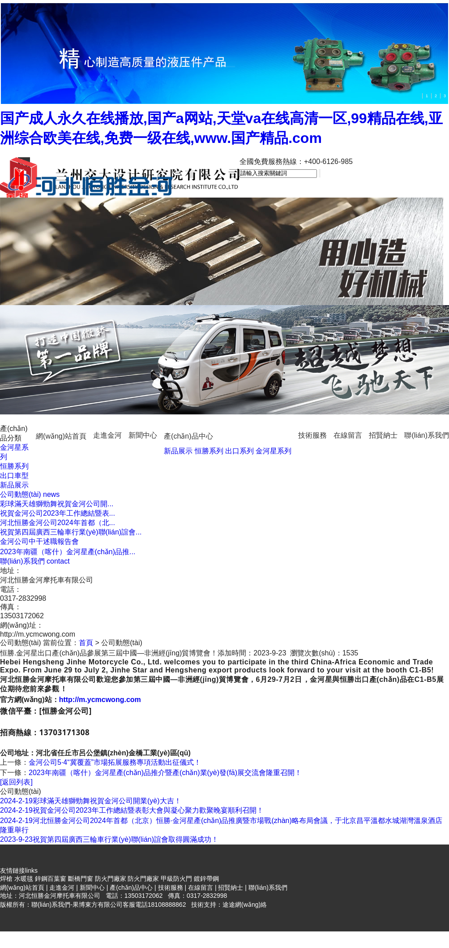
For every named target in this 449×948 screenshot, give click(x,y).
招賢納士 (383, 435)
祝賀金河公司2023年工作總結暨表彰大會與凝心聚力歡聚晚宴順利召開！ (132, 810)
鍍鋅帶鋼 (206, 878)
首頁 (86, 642)
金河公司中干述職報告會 (39, 541)
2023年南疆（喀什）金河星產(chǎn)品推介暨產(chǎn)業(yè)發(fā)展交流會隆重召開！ (165, 772)
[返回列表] (16, 782)
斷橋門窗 (80, 878)
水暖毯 (23, 878)
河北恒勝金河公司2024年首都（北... (57, 522)
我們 (35, 561)
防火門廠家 (110, 878)
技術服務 (312, 435)
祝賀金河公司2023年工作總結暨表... (57, 513)
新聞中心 (142, 435)
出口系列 (239, 451)
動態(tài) (30, 494)
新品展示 (178, 451)
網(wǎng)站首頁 (61, 436)
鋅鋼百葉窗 (50, 878)
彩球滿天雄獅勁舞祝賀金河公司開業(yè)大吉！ (90, 801)
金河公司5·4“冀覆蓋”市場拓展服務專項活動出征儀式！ (115, 762)
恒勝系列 (209, 451)
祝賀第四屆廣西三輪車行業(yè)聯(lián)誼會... (70, 532)
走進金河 (107, 435)
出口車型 (14, 475)
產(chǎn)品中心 (188, 436)
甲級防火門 (176, 878)
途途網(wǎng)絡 (244, 904)
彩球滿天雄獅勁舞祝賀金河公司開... (56, 504)
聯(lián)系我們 (426, 435)
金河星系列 (273, 451)
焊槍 (6, 878)
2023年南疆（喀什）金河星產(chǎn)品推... (67, 552)
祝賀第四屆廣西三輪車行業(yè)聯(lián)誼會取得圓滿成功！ (109, 839)
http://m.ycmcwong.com (100, 699)
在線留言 (348, 435)
